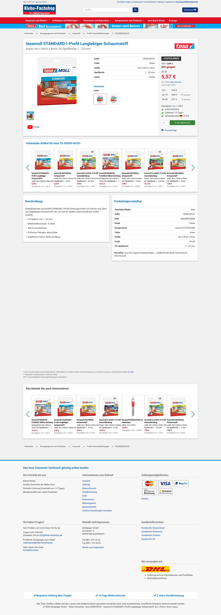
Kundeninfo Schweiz (151, 535)
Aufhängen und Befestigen (65, 20)
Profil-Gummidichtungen (98, 33)
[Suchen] (135, 9)
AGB (84, 496)
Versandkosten (150, 2)
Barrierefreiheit (89, 507)
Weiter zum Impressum (93, 547)
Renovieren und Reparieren (97, 20)
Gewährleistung (89, 492)
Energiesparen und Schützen (129, 20)
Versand (86, 481)
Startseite (28, 33)
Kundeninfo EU (148, 539)
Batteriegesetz (89, 503)
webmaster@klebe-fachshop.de (38, 542)
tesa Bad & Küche (156, 20)
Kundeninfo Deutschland (153, 528)
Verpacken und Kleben (36, 20)
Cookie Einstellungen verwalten (97, 510)
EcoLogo (173, 20)
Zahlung (160, 2)
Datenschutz (88, 499)
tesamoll (76, 33)
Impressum (169, 2)
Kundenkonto (137, 2)
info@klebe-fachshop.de (50, 535)
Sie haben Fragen (124, 2)
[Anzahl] (165, 122)
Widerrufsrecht (89, 488)
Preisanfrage (169, 130)
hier (132, 372)
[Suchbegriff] (107, 9)
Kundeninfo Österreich (152, 531)
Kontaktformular (30, 550)
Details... (146, 498)
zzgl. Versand (175, 82)
